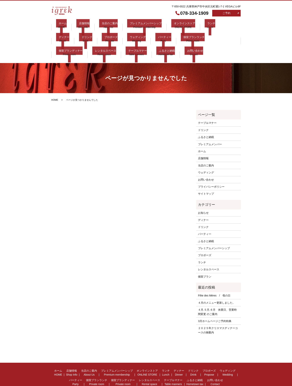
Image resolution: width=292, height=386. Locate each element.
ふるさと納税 (92, 42)
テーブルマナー (65, 42)
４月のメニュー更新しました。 (216, 287)
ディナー (214, 25)
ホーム (60, 25)
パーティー (131, 33)
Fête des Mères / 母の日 (214, 280)
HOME (54, 85)
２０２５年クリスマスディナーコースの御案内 (218, 315)
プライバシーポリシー (211, 171)
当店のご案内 (102, 25)
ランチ (195, 25)
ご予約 (226, 13)
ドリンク (61, 33)
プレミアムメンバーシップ (135, 25)
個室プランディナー (190, 33)
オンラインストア (171, 25)
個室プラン (204, 261)
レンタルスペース (222, 33)
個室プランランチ (157, 33)
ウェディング (107, 33)
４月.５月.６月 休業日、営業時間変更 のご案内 (217, 297)
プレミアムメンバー (210, 129)
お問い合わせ (117, 42)
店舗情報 (79, 25)
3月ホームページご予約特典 (214, 306)
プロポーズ (82, 33)
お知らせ (203, 198)
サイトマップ (206, 178)
